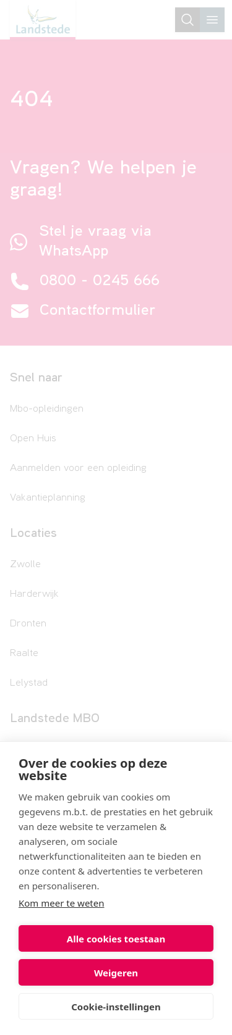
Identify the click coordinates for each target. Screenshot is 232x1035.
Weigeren (116, 972)
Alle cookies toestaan (116, 939)
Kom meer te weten (62, 903)
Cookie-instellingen (116, 1006)
